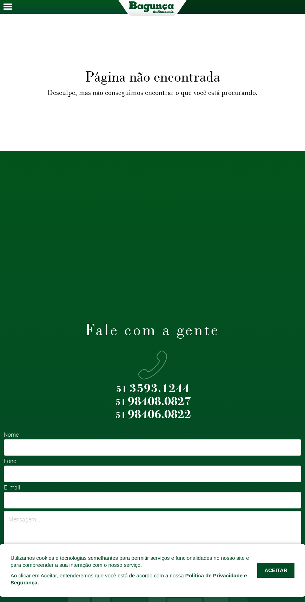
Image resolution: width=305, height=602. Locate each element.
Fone (10, 461)
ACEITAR (275, 570)
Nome (11, 435)
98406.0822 (153, 414)
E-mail (12, 488)
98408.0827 (153, 401)
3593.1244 (153, 388)
